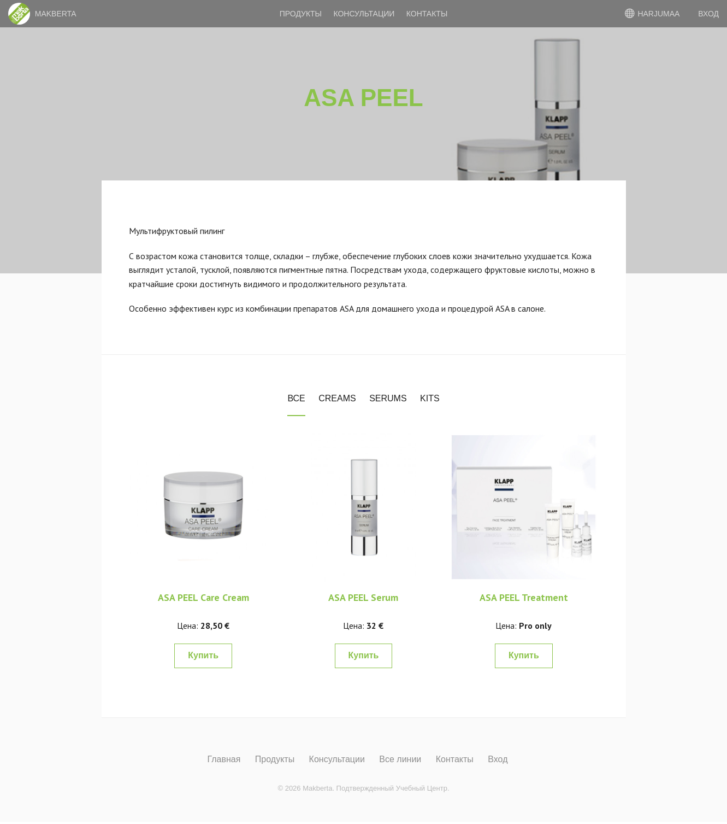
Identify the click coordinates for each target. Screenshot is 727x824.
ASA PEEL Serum (363, 597)
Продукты (301, 13)
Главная (224, 759)
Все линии (400, 759)
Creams (337, 398)
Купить (203, 655)
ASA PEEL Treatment (524, 597)
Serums (387, 398)
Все (296, 398)
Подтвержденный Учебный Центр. (393, 788)
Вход (497, 759)
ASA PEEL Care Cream (203, 597)
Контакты (427, 13)
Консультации (363, 13)
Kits (430, 398)
